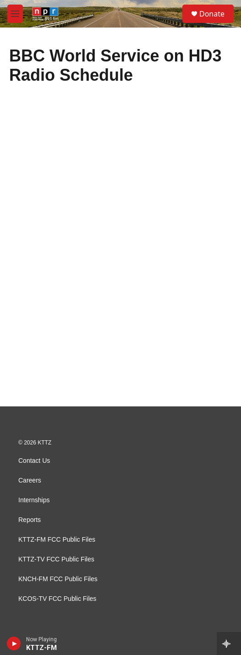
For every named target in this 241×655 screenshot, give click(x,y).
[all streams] (229, 643)
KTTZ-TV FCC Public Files (56, 559)
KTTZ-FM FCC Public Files (56, 539)
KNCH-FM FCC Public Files (58, 579)
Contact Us (34, 460)
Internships (33, 500)
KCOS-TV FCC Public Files (57, 598)
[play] (14, 643)
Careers (29, 480)
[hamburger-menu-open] (15, 14)
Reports (29, 519)
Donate (212, 14)
